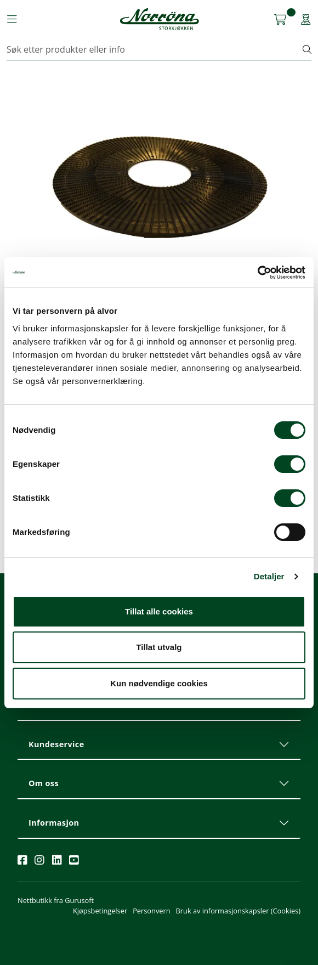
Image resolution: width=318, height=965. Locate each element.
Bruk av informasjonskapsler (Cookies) (238, 911)
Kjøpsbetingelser (100, 911)
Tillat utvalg (158, 647)
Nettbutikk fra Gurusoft (56, 900)
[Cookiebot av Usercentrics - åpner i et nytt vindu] (257, 273)
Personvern (151, 911)
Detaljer (269, 576)
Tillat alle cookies (159, 611)
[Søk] (155, 49)
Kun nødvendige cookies (159, 683)
